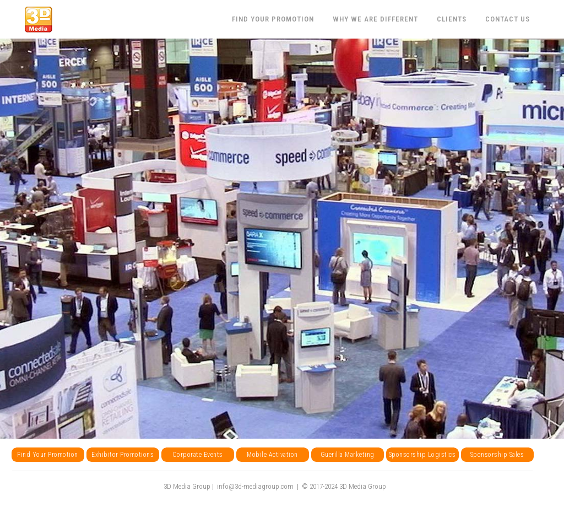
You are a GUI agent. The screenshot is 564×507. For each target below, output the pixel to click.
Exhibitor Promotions (122, 455)
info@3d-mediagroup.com (255, 486)
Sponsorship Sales (497, 455)
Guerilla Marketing (348, 455)
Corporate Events (197, 455)
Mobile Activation (272, 455)
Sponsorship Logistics (422, 455)
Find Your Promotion (47, 455)
